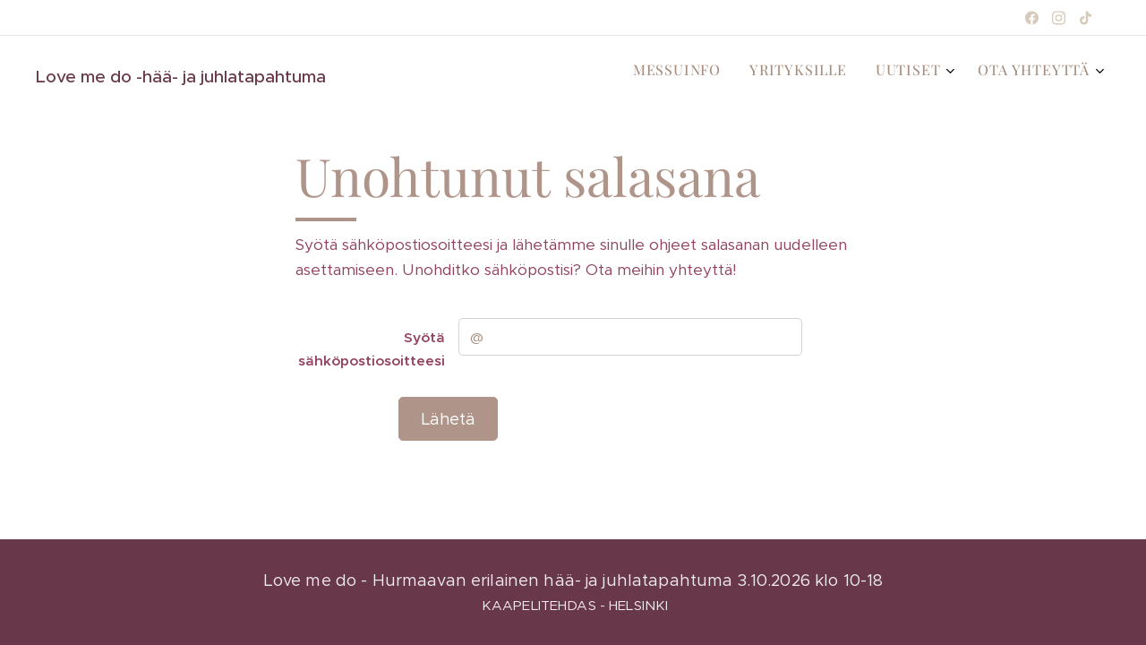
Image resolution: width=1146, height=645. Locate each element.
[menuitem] (999, 72)
